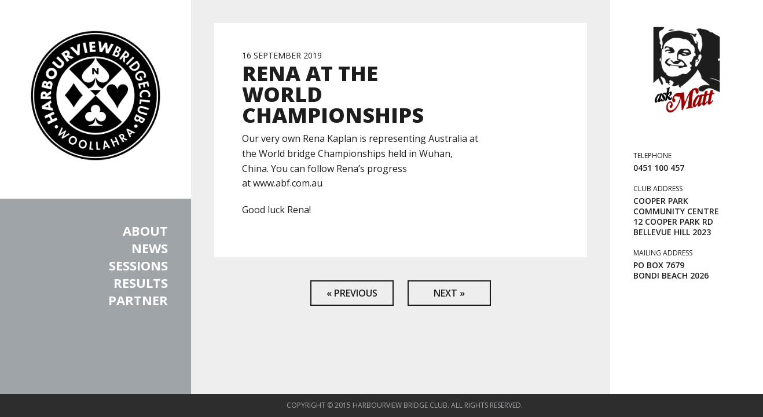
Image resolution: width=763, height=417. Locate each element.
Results (140, 282)
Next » (449, 293)
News (149, 248)
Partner (138, 300)
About (145, 230)
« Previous (352, 293)
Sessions (138, 265)
